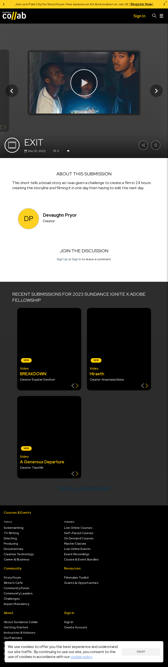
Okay (141, 652)
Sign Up (62, 259)
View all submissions (84, 488)
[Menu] (161, 16)
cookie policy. (82, 656)
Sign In (76, 259)
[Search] (154, 16)
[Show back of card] (74, 386)
